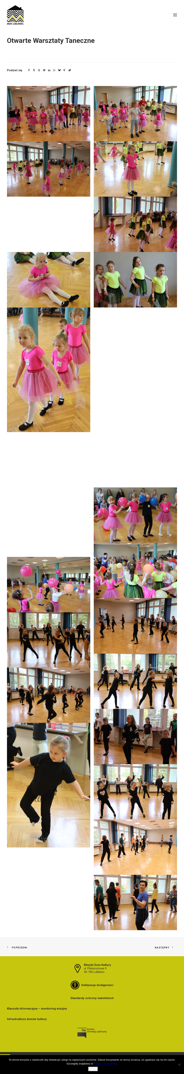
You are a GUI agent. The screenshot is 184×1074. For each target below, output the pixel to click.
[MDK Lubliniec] (92, 15)
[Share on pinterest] (44, 70)
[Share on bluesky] (59, 70)
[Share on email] (69, 70)
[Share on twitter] (34, 70)
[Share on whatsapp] (54, 70)
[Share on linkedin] (49, 70)
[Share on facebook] (29, 70)
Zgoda (93, 1068)
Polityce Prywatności (105, 1063)
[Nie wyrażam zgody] (179, 1064)
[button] (175, 15)
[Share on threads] (39, 70)
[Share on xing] (64, 70)
